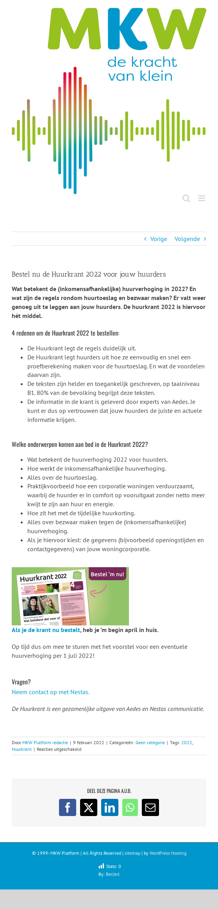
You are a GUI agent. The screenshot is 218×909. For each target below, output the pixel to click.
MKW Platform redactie (45, 742)
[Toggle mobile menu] (202, 198)
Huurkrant (22, 749)
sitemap (132, 853)
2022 (186, 742)
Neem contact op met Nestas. (50, 692)
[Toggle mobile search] (186, 198)
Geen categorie (150, 742)
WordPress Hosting (168, 853)
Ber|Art (113, 874)
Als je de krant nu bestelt (46, 630)
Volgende (187, 239)
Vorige (158, 239)
